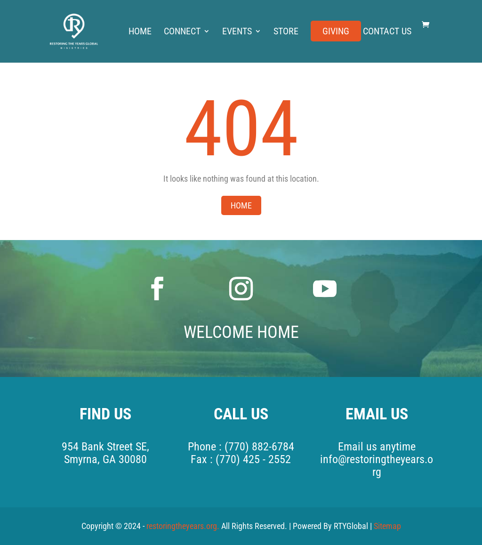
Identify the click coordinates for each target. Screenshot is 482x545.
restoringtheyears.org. (183, 526)
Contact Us (387, 32)
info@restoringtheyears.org (376, 466)
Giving (335, 32)
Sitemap (387, 526)
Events (237, 32)
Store (285, 32)
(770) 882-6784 (259, 446)
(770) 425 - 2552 (253, 459)
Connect (182, 32)
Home (140, 32)
